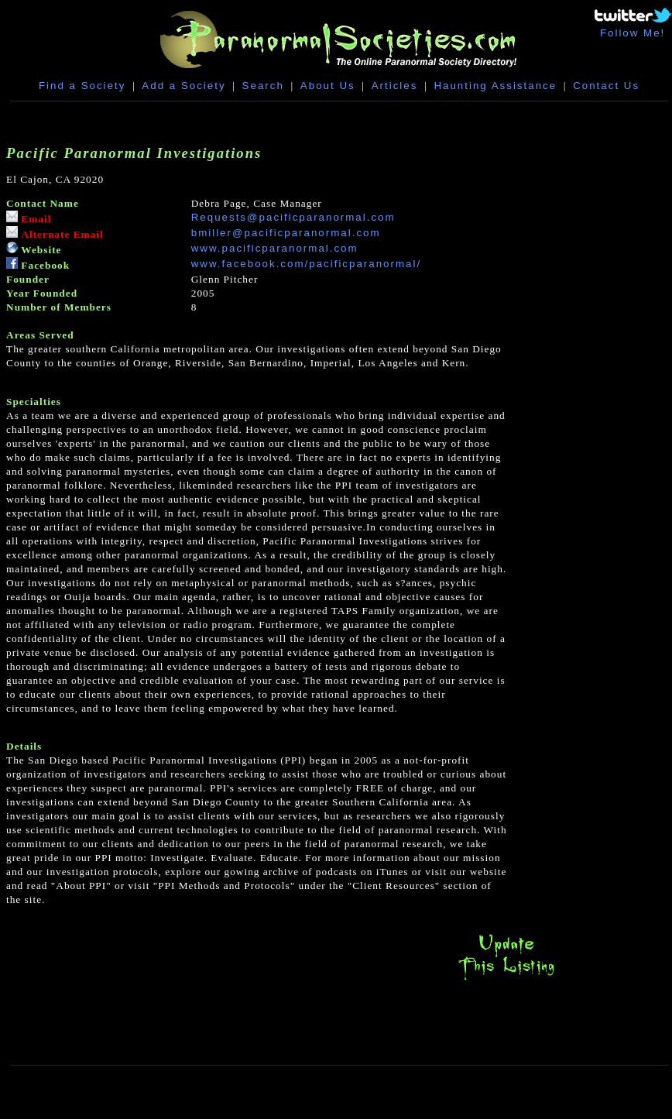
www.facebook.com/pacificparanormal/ (306, 263)
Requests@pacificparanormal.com (293, 217)
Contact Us (606, 85)
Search (263, 85)
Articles (395, 85)
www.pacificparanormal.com (274, 248)
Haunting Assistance (495, 85)
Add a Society (183, 85)
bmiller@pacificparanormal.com (286, 233)
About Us (327, 85)
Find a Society (82, 85)
